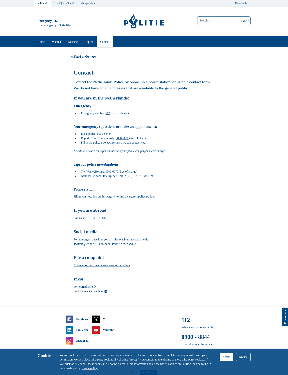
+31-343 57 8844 (96, 218)
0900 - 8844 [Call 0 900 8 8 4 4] (195, 337)
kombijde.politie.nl (64, 3)
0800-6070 (111, 171)
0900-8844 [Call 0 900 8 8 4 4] (64, 25)
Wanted (56, 41)
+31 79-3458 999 (144, 175)
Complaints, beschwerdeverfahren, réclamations (102, 265)
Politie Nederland (122, 243)
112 (108, 113)
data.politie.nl (88, 3)
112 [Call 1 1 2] (55, 20)
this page (106, 196)
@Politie (89, 243)
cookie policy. (90, 368)
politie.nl (42, 3)
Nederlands (241, 3)
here (100, 291)
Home (41, 41)
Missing (73, 41)
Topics (89, 41)
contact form (110, 142)
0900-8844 (103, 133)
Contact (104, 41)
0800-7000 (122, 138)
